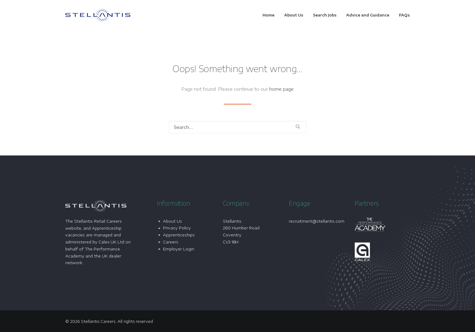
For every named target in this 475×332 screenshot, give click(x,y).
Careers (170, 241)
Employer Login (178, 248)
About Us (293, 15)
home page (281, 89)
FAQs (404, 15)
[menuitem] (271, 15)
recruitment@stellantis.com (316, 221)
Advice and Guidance (367, 15)
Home (268, 15)
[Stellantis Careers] (97, 15)
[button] (298, 126)
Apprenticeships (179, 234)
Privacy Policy (177, 227)
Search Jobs (324, 15)
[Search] (237, 127)
